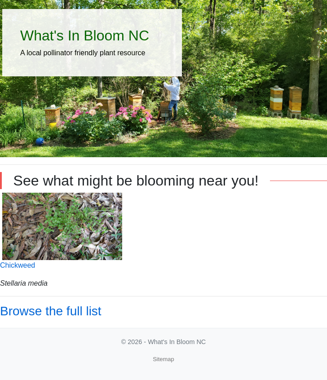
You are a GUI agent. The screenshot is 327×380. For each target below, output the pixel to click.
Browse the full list (51, 311)
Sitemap (163, 359)
